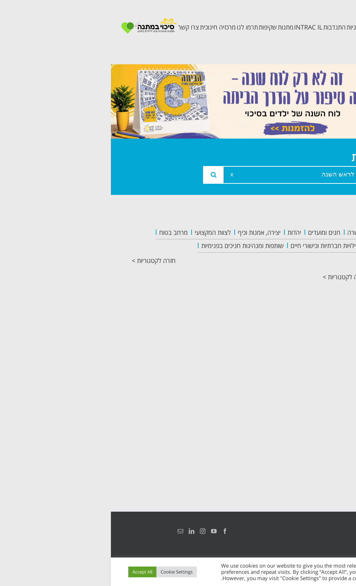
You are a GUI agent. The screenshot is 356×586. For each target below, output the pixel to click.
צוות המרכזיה (310, 265)
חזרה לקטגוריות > (43, 260)
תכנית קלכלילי (309, 307)
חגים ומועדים (213, 232)
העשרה (246, 232)
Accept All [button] (31, 572)
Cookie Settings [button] (66, 572)
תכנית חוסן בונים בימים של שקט (307, 334)
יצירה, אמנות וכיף (148, 232)
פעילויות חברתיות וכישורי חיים (216, 245)
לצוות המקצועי (102, 232)
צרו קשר (317, 362)
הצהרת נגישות (327, 531)
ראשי (322, 233)
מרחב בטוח (62, 232)
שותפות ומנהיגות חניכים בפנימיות (131, 245)
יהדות (183, 232)
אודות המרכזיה (308, 249)
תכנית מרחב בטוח (311, 286)
